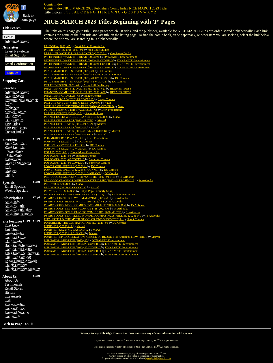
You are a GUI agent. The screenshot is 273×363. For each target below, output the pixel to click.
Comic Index (53, 4)
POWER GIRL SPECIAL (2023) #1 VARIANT (72, 173)
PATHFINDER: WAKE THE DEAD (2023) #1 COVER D (79, 67)
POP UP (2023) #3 (55, 152)
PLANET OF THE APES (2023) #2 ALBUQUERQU (75, 131)
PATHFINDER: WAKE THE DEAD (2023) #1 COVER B (78, 60)
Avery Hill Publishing (96, 85)
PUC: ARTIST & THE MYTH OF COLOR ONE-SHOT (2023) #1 (84, 219)
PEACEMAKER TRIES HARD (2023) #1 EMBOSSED (77, 78)
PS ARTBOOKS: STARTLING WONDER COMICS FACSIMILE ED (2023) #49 (93, 215)
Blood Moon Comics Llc (85, 152)
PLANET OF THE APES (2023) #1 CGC (68, 120)
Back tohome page (28, 17)
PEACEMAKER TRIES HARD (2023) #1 (69, 71)
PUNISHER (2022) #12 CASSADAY (66, 229)
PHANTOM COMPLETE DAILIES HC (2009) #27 (75, 88)
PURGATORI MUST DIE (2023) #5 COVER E (72, 254)
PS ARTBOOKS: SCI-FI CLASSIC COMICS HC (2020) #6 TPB (83, 212)
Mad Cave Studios (98, 49)
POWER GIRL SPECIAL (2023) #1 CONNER (72, 169)
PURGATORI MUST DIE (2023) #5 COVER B (72, 243)
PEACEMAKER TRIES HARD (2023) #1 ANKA (73, 74)
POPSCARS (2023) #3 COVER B (64, 159)
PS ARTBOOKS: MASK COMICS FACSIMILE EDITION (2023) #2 (85, 205)
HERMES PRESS (120, 88)
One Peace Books (120, 53)
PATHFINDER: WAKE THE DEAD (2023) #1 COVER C (78, 63)
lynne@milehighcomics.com (158, 358)
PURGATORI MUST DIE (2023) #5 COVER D (73, 251)
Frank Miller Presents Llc (90, 46)
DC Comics (105, 71)
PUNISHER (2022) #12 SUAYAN (64, 233)
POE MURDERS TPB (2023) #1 (64, 138)
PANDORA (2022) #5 (57, 46)
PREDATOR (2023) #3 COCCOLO (65, 187)
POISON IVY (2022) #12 (59, 141)
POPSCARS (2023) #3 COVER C (64, 162)
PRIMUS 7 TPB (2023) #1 (60, 191)
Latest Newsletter (17, 51)
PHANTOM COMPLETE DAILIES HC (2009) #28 (75, 92)
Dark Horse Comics (123, 194)
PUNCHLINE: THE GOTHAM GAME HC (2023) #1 (76, 222)
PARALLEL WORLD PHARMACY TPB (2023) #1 (75, 53)
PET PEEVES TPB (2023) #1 (62, 85)
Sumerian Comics (85, 155)
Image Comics (92, 95)
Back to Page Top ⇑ (17, 324)
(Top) (36, 138)
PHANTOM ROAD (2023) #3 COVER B (69, 99)
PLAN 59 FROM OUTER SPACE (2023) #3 (71, 109)
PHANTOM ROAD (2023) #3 (62, 95)
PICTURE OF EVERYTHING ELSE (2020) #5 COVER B (79, 106)
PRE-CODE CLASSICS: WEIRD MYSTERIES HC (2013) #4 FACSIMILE (89, 180)
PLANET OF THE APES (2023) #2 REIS (68, 134)
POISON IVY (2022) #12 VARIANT (66, 148)
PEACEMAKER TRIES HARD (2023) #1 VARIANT (76, 81)
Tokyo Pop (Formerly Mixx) (96, 191)
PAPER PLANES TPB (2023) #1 (64, 49)
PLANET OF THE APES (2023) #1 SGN (68, 123)
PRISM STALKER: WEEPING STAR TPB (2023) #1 (76, 194)
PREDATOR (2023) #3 (58, 183)
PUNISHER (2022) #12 (58, 226)
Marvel (117, 116)
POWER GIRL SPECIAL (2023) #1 (65, 166)
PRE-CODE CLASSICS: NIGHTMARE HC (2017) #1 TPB (80, 176)
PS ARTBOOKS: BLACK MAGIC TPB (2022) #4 (74, 201)
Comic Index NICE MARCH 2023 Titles (139, 8)
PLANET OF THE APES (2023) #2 (65, 127)
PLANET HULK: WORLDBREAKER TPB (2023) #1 (76, 116)
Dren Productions (111, 109)
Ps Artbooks (127, 176)
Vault (108, 102)
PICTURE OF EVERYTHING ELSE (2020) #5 (72, 102)
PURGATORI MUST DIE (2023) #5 (66, 240)
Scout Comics (135, 219)
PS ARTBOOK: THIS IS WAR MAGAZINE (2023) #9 (77, 198)
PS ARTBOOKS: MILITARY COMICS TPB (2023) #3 (77, 208)
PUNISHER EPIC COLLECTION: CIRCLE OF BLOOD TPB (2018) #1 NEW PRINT (96, 236)
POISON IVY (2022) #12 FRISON (65, 145)
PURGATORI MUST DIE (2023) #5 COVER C (72, 247)
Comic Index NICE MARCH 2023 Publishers (76, 8)
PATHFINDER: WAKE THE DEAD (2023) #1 (72, 56)
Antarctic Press (94, 113)
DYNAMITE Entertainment (120, 56)
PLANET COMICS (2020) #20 (63, 113)
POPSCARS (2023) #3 (58, 155)
